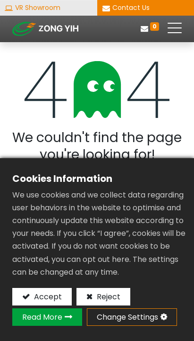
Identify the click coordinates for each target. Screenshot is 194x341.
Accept (47, 296)
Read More (42, 317)
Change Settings (127, 317)
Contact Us (131, 7)
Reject (107, 296)
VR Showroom (37, 7)
